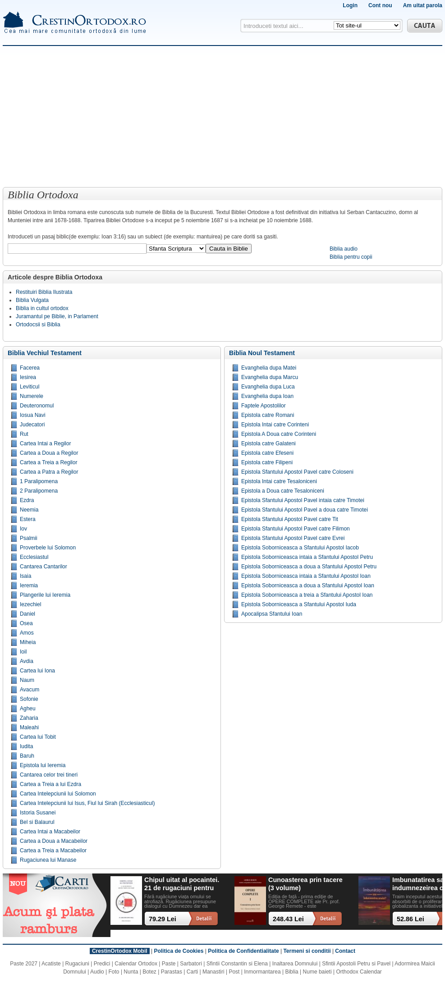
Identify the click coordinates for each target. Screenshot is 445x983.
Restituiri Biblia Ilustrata (44, 292)
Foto (114, 972)
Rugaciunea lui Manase (48, 860)
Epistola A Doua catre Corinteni (278, 434)
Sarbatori (191, 963)
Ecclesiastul (34, 557)
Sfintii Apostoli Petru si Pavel (356, 963)
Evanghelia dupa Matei (268, 368)
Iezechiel (30, 604)
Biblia (291, 972)
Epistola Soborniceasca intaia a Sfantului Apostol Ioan (306, 576)
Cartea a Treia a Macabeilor (53, 850)
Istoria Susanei (37, 812)
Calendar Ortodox (136, 963)
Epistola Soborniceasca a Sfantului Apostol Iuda (298, 604)
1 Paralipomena (39, 481)
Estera (28, 519)
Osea (26, 623)
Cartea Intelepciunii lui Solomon (58, 794)
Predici (102, 963)
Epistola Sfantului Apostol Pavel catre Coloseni (297, 472)
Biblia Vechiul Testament (45, 353)
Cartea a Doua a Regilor (49, 453)
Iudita (26, 746)
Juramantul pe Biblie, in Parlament (57, 316)
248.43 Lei (288, 919)
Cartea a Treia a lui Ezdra (50, 784)
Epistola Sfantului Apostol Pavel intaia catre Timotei (302, 500)
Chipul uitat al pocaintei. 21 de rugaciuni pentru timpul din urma (181, 884)
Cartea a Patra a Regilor (49, 472)
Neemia (29, 510)
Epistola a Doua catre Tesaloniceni (282, 491)
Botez (149, 972)
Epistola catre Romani (267, 415)
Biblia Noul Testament (262, 353)
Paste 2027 (23, 963)
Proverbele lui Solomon (48, 547)
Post (234, 972)
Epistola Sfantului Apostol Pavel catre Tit (289, 519)
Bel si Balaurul (37, 822)
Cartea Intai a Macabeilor (50, 831)
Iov (23, 529)
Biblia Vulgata (32, 300)
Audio (97, 972)
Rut (24, 434)
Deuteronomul (37, 405)
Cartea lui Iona (37, 671)
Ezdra (27, 500)
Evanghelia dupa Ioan (267, 396)
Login (350, 5)
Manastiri (213, 972)
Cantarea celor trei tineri (49, 775)
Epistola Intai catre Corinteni (275, 424)
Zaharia (29, 718)
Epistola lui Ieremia (42, 765)
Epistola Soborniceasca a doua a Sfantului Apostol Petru (308, 566)
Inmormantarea (262, 972)
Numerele (31, 396)
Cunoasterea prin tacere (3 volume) (305, 883)
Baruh (27, 756)
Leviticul (29, 387)
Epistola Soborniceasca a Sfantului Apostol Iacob (300, 547)
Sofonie (29, 699)
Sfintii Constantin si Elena (237, 963)
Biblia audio (344, 249)
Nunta (131, 972)
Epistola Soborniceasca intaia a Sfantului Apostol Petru (307, 557)
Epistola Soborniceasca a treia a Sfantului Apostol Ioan (307, 595)
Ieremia (29, 585)
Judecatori (32, 424)
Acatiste (51, 963)
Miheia (28, 642)
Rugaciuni (77, 963)
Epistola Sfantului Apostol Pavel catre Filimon (295, 529)
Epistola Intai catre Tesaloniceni (279, 481)
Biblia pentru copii (351, 257)
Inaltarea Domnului (295, 963)
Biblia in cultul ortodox (42, 308)
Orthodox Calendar (358, 972)
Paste (169, 963)
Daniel (27, 614)
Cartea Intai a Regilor (45, 443)
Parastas (171, 972)
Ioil (23, 652)
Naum (27, 680)
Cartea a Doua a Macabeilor (53, 841)
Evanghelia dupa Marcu (269, 377)
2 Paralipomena (39, 491)
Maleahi (29, 727)
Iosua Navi (33, 415)
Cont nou (380, 5)
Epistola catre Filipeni (267, 462)
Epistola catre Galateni (268, 443)
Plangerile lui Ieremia (45, 595)
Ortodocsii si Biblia (38, 324)
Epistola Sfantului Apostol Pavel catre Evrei (292, 538)
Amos (27, 633)
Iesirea (28, 377)
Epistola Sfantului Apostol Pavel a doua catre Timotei (304, 510)
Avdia (26, 661)
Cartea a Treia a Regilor (48, 462)
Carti (192, 972)
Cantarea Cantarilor (43, 566)
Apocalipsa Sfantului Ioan (271, 614)
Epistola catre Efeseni (267, 453)
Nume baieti (317, 972)
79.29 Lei (162, 919)
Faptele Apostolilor (263, 405)
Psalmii (28, 538)
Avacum (29, 689)
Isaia (25, 576)
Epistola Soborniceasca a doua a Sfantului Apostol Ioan (307, 585)
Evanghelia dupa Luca (268, 387)
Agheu (28, 708)
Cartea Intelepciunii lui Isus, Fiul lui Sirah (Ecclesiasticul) (87, 803)
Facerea (30, 368)
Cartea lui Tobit (38, 737)
